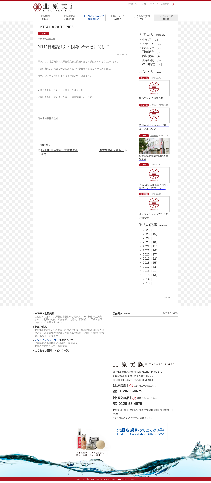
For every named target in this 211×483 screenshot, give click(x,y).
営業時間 (154, 137)
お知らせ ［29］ (153, 49)
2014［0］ (150, 280)
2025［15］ (151, 235)
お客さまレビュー (56, 324)
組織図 (62, 345)
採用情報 (62, 348)
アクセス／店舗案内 (159, 4)
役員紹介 (72, 345)
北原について (118, 19)
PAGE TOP (167, 299)
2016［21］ (151, 272)
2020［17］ (151, 256)
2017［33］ (151, 268)
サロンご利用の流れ (45, 321)
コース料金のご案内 (91, 318)
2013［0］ (150, 285)
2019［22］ (151, 260)
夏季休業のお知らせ (111, 152)
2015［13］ (151, 276)
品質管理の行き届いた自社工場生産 (62, 334)
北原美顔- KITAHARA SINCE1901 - (54, 8)
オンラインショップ (93, 19)
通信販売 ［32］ (153, 53)
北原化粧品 (69, 19)
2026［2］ (150, 231)
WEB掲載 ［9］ (153, 66)
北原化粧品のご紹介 (68, 331)
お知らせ (51, 40)
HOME (38, 315)
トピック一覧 (166, 19)
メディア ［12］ (153, 45)
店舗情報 (62, 321)
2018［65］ (151, 264)
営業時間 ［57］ (153, 62)
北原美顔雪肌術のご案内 (65, 318)
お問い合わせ (134, 4)
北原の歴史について (45, 348)
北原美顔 (45, 19)
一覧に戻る (44, 147)
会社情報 (51, 345)
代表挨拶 (39, 345)
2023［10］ (151, 244)
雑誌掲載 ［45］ (153, 57)
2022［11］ (151, 248)
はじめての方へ (43, 318)
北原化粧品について (45, 331)
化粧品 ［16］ (151, 41)
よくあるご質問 (142, 19)
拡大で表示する (170, 315)
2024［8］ (150, 240)
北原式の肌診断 (78, 321)
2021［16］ (151, 252)
